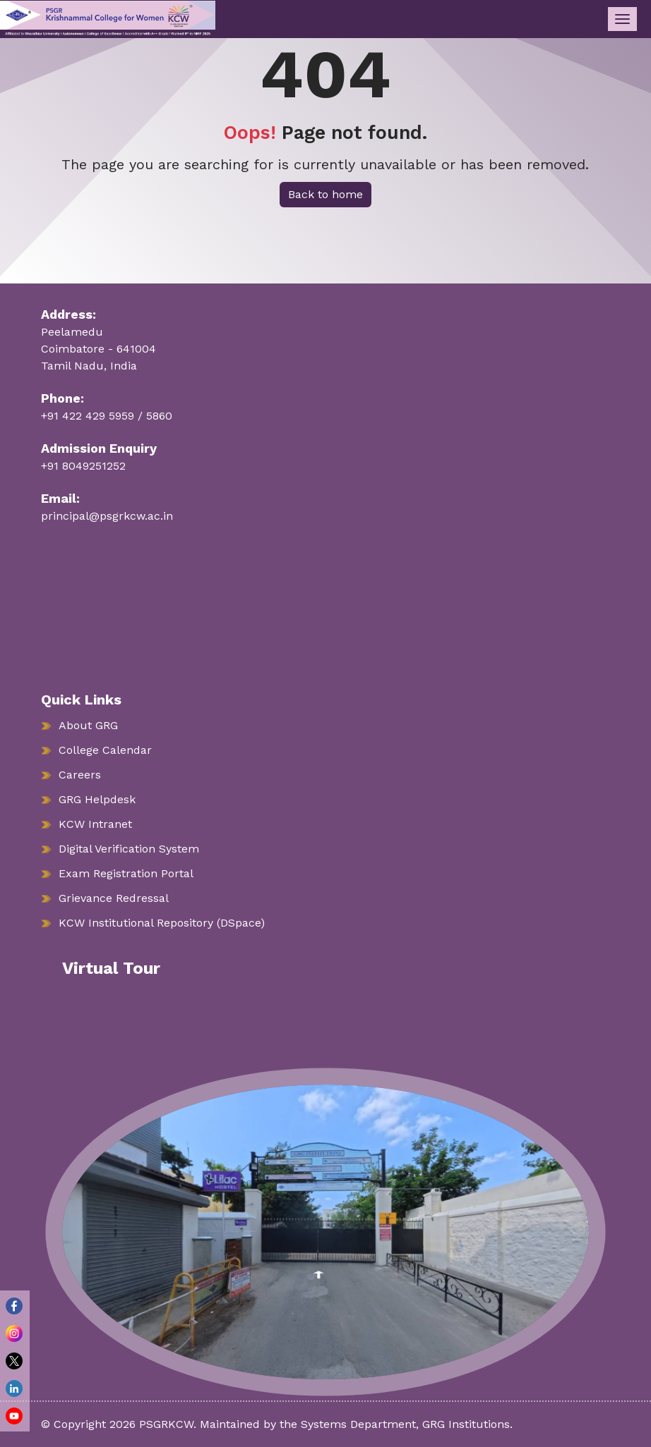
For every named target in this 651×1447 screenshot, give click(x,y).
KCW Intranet (95, 824)
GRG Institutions (466, 1424)
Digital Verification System (129, 848)
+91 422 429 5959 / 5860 (106, 415)
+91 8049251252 (83, 465)
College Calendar (105, 750)
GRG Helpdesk (97, 799)
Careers (80, 774)
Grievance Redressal (114, 898)
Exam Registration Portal (126, 873)
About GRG (88, 725)
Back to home (325, 194)
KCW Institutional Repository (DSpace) (162, 922)
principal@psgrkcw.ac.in (107, 516)
